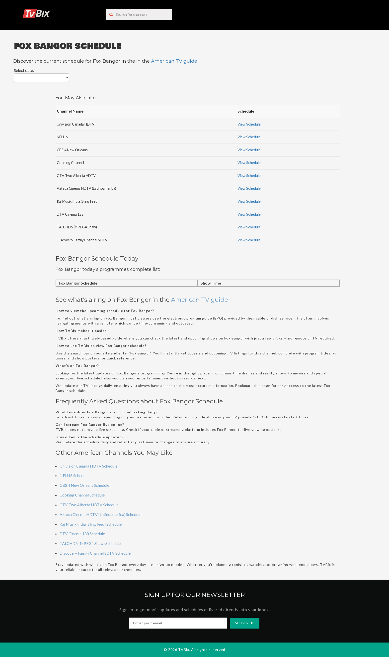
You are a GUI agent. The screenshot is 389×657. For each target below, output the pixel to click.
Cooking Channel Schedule (82, 495)
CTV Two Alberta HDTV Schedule (89, 504)
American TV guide (174, 61)
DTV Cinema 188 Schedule (82, 533)
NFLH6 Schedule (74, 475)
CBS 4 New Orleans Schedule (84, 485)
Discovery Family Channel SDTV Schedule (95, 553)
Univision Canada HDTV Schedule (88, 466)
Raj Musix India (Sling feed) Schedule (91, 524)
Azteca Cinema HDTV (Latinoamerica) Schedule (100, 514)
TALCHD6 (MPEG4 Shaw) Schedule (90, 543)
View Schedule (249, 124)
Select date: (24, 70)
